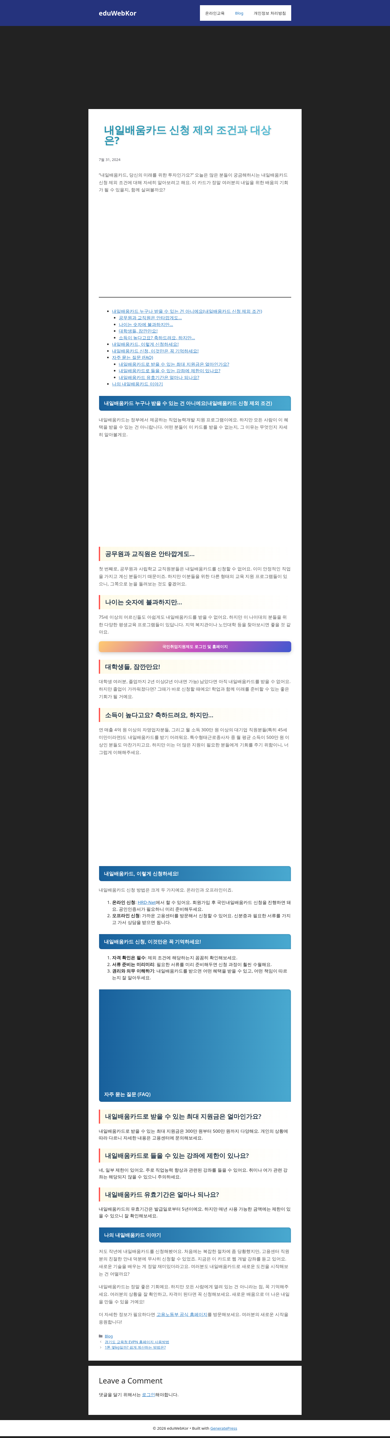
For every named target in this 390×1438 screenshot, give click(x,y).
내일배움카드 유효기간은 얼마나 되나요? (159, 377)
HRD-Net (147, 904)
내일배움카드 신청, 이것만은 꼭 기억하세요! (155, 351)
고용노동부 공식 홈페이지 (182, 1316)
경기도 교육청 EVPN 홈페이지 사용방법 (137, 1343)
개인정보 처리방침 (270, 13)
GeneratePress (223, 1430)
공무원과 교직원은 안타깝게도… (150, 318)
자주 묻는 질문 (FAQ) (132, 357)
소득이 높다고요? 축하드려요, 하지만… (157, 338)
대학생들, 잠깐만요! (138, 331)
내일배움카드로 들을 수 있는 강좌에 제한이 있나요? (169, 371)
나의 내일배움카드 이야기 (137, 384)
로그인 (148, 1396)
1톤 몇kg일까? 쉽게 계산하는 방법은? (135, 1349)
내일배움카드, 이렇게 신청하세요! (145, 344)
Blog (239, 13)
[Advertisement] (195, 65)
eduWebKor (117, 13)
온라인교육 (215, 13)
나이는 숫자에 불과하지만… (146, 324)
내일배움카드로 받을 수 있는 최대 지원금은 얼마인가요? (174, 364)
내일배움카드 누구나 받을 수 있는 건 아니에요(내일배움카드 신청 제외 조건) (187, 311)
